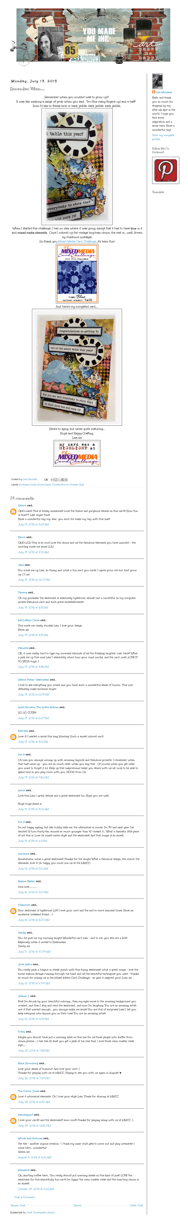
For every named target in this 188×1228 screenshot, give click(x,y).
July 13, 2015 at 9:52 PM (33, 777)
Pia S (21, 822)
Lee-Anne (23, 853)
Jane (21, 565)
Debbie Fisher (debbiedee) (33, 679)
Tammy (22, 592)
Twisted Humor (60, 484)
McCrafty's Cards (29, 620)
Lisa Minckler (164, 92)
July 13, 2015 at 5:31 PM (33, 607)
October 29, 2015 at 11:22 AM (36, 1189)
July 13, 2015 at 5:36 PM (33, 667)
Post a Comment (25, 1197)
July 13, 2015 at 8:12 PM (33, 742)
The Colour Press (28, 1091)
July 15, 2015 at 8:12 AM (33, 868)
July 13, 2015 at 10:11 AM (33, 552)
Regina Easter (26, 881)
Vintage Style (77, 484)
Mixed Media (44, 484)
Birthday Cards (27, 484)
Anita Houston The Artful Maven (38, 707)
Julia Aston (25, 964)
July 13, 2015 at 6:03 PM (33, 694)
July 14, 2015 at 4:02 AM (33, 809)
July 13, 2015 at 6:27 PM (33, 718)
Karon (22, 537)
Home (77, 1205)
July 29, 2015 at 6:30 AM (34, 1102)
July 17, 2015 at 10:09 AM (34, 951)
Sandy (22, 932)
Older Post (136, 1205)
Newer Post (18, 1205)
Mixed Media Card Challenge (77, 241)
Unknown (24, 905)
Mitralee (23, 731)
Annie (21, 790)
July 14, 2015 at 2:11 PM (32, 841)
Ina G (21, 754)
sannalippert (25, 1114)
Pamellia (23, 648)
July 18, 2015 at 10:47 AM (34, 983)
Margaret (24, 1170)
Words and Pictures (30, 1138)
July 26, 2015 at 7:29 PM (34, 1078)
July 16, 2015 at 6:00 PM (34, 920)
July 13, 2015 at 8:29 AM (33, 524)
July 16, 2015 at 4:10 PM (33, 892)
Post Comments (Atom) (41, 1212)
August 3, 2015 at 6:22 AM (34, 1157)
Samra (22, 505)
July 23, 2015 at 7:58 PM (34, 1050)
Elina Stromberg (28, 1063)
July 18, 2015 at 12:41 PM (33, 1019)
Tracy (21, 1031)
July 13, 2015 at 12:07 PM (34, 580)
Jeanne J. (24, 996)
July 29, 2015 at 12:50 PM (34, 1125)
